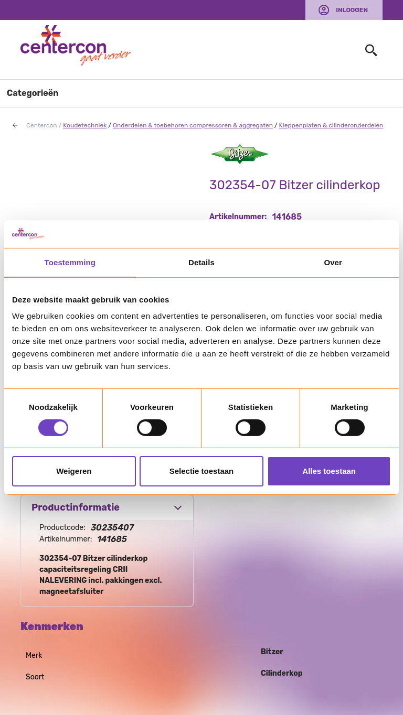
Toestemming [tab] (70, 261)
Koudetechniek (85, 125)
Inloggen (352, 10)
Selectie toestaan (201, 471)
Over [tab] (333, 261)
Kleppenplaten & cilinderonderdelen (331, 125)
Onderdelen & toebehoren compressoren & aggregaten (193, 125)
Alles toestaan (329, 471)
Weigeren (73, 471)
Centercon (41, 125)
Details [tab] (201, 261)
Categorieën (33, 93)
